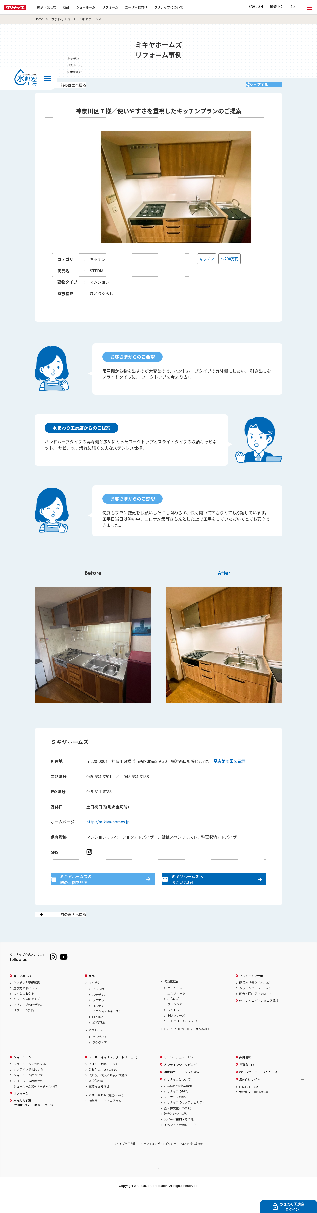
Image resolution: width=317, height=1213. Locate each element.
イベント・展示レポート (180, 1142)
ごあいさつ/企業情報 (178, 1103)
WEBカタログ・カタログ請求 (258, 1018)
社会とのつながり (176, 1131)
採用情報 (245, 1075)
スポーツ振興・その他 (179, 1137)
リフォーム (126, 7)
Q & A (104, 1087)
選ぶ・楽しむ (62, 7)
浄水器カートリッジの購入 (182, 1089)
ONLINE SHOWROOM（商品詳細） (187, 1046)
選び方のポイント (25, 1005)
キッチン (95, 1000)
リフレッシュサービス (179, 1075)
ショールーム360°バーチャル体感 (35, 1104)
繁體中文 (276, 6)
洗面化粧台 (171, 998)
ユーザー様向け (152, 7)
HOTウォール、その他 (182, 1038)
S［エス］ (174, 1016)
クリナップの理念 (176, 1109)
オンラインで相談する (28, 1087)
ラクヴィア (99, 1060)
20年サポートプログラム (105, 1118)
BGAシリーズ (176, 1033)
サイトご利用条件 (125, 1161)
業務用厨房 (99, 1040)
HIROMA (97, 1034)
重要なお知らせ (99, 1104)
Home (39, 19)
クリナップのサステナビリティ (184, 1120)
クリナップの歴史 (176, 1114)
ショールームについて (28, 1092)
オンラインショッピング (180, 1082)
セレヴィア (99, 1054)
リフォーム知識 (23, 1028)
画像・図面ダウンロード (255, 1011)
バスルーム (96, 1048)
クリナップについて (184, 7)
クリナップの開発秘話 (28, 1022)
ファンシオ (174, 1022)
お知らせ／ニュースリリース (258, 1089)
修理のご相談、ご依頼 (103, 1082)
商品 (92, 993)
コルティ (98, 1023)
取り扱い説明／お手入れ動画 (108, 1092)
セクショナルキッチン (107, 1029)
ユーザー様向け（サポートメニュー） (114, 1075)
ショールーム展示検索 (28, 1098)
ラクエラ (98, 1018)
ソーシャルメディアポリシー (158, 1161)
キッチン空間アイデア (28, 1017)
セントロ (98, 1006)
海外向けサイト (249, 1097)
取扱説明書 (96, 1098)
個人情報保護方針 (192, 1161)
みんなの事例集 (23, 1011)
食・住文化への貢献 (177, 1125)
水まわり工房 (61, 19)
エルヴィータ (176, 1011)
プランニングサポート (254, 993)
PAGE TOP (158, 1185)
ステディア (99, 1012)
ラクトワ (173, 1027)
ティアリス (174, 1005)
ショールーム (101, 7)
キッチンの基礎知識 (26, 1000)
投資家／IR (246, 1082)
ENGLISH (256, 6)
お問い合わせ (107, 1113)
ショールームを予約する (29, 1082)
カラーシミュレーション (255, 1005)
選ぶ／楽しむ (22, 993)
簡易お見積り (255, 1000)
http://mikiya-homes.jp (108, 828)
